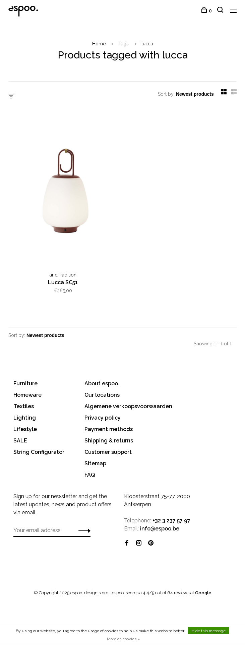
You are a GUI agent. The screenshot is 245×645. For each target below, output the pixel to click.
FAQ (89, 475)
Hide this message (208, 631)
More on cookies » (123, 639)
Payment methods (108, 429)
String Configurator (38, 452)
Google (203, 592)
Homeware (27, 395)
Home (99, 43)
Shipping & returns (108, 440)
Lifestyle (25, 429)
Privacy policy (102, 418)
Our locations (102, 395)
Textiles (23, 406)
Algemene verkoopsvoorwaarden (128, 406)
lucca (147, 43)
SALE (20, 440)
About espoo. (101, 383)
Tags (123, 43)
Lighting (24, 418)
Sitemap (95, 463)
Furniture (25, 383)
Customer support (108, 452)
